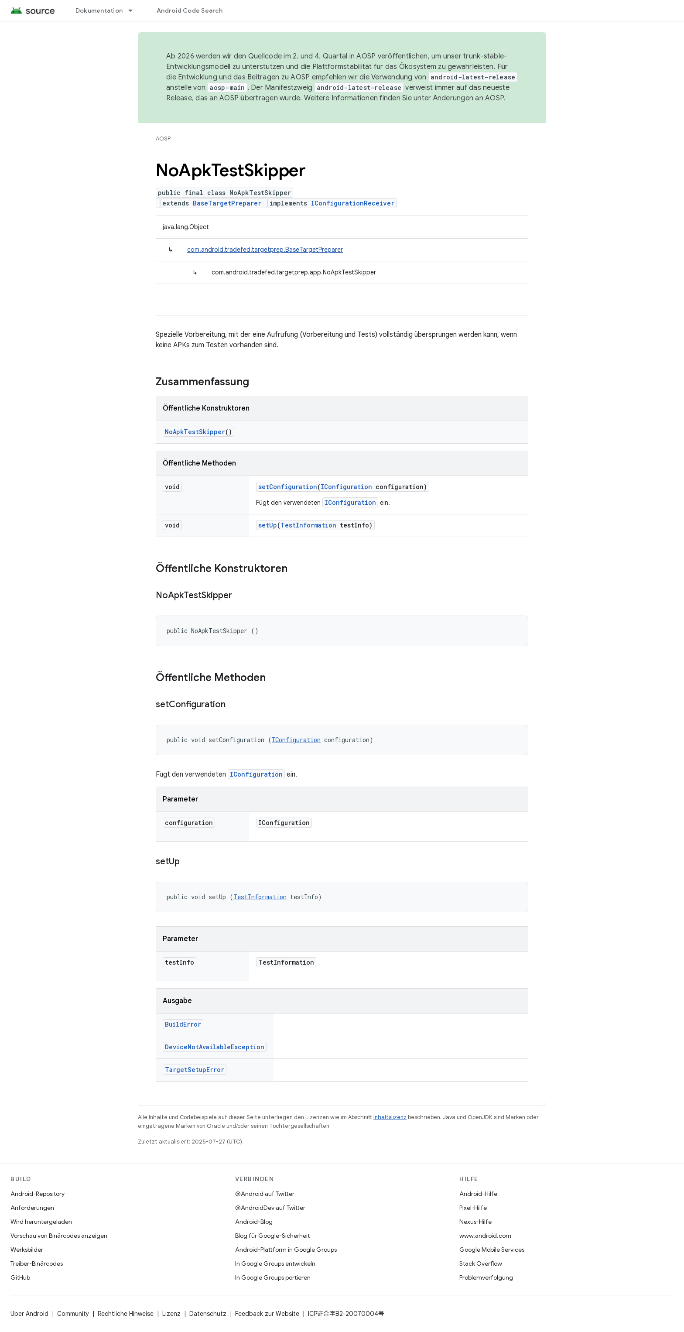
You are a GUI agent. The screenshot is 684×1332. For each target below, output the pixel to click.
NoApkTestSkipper (195, 432)
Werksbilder (26, 1249)
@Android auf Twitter (264, 1194)
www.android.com (485, 1236)
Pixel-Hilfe (473, 1208)
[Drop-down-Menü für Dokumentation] (134, 10)
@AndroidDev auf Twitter (270, 1208)
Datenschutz (207, 1313)
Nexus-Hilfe (475, 1222)
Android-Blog (254, 1222)
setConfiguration (287, 487)
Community (73, 1313)
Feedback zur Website (267, 1313)
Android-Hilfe (478, 1194)
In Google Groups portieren (273, 1277)
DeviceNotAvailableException (214, 1047)
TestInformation (308, 525)
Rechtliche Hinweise (126, 1313)
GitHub (20, 1277)
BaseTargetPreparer (227, 203)
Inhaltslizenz (390, 1117)
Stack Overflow (480, 1263)
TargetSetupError (194, 1069)
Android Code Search (189, 10)
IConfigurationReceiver (352, 203)
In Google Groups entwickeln (275, 1263)
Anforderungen (32, 1208)
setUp (267, 525)
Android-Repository (37, 1194)
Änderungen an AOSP (468, 98)
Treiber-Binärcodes (36, 1263)
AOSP (163, 138)
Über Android (29, 1313)
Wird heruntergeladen (41, 1222)
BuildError (183, 1024)
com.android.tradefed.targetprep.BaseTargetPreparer (265, 249)
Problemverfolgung (486, 1277)
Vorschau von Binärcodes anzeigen (58, 1236)
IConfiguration (346, 487)
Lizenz (171, 1313)
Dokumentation (99, 10)
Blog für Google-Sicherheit (272, 1236)
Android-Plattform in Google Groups (286, 1249)
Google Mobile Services (491, 1249)
